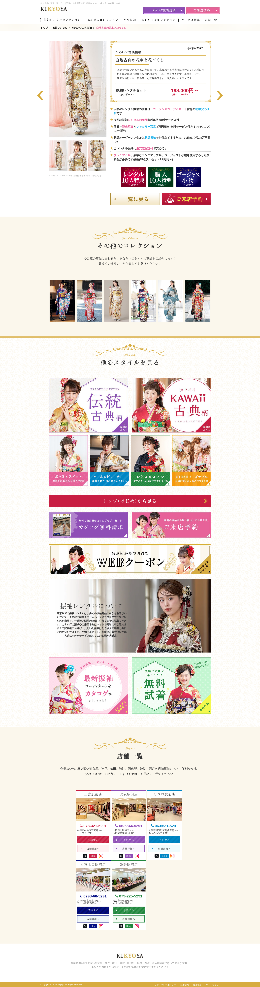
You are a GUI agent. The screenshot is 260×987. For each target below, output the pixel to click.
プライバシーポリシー (165, 985)
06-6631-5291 (164, 826)
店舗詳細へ (90, 849)
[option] (77, 89)
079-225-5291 (128, 896)
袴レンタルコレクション (159, 20)
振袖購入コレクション (102, 20)
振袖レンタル (59, 27)
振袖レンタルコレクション (62, 19)
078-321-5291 (93, 826)
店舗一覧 (211, 20)
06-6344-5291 (128, 826)
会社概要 (197, 985)
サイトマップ (212, 985)
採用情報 (184, 985)
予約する (90, 840)
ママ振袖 (130, 20)
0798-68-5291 (93, 896)
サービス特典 (190, 20)
